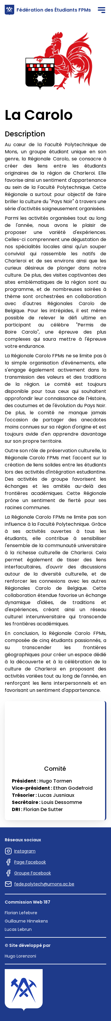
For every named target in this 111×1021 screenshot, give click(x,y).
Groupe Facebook (28, 873)
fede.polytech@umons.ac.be (39, 884)
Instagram (20, 851)
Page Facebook (25, 862)
